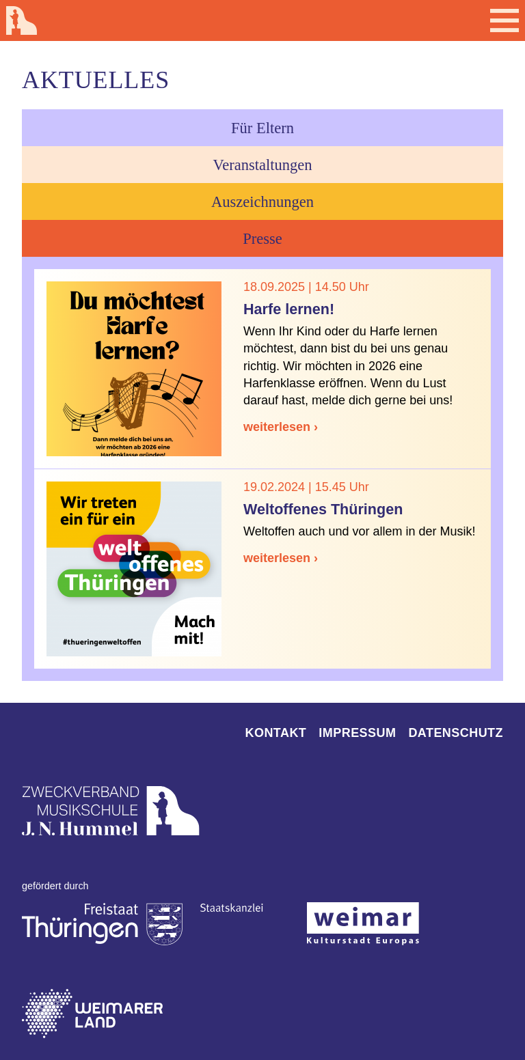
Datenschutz (455, 733)
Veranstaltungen (262, 164)
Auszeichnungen (262, 201)
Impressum (357, 733)
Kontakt (276, 733)
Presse (262, 238)
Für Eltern (262, 128)
